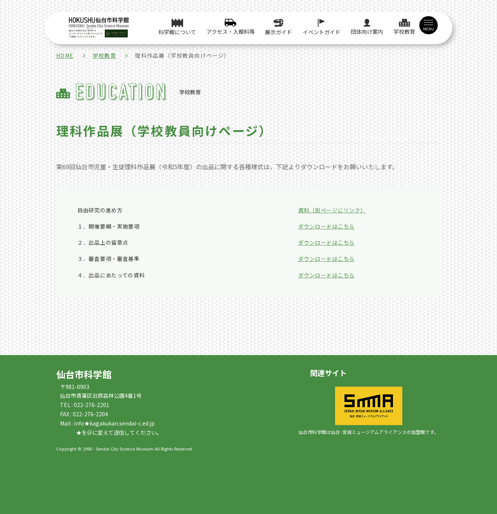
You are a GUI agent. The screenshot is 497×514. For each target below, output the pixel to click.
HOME (65, 55)
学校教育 (105, 55)
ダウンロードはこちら (326, 226)
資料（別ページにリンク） (332, 210)
